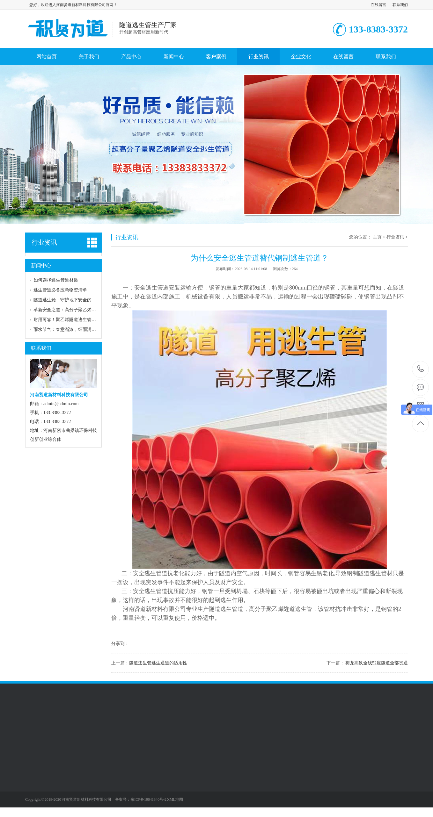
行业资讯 (258, 56)
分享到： (120, 643)
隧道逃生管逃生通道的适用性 (158, 663)
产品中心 (131, 56)
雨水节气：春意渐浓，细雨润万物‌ (66, 329)
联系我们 (400, 5)
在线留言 (378, 5)
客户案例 (216, 56)
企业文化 (301, 56)
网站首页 (46, 56)
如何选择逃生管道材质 (55, 280)
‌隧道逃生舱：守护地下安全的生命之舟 (71, 299)
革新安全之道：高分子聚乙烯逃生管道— (73, 309)
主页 (377, 237)
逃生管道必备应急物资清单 (60, 290)
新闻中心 (174, 56)
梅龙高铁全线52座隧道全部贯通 (376, 663)
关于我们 (89, 56)
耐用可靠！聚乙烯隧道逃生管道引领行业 (73, 319)
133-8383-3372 (420, 369)
